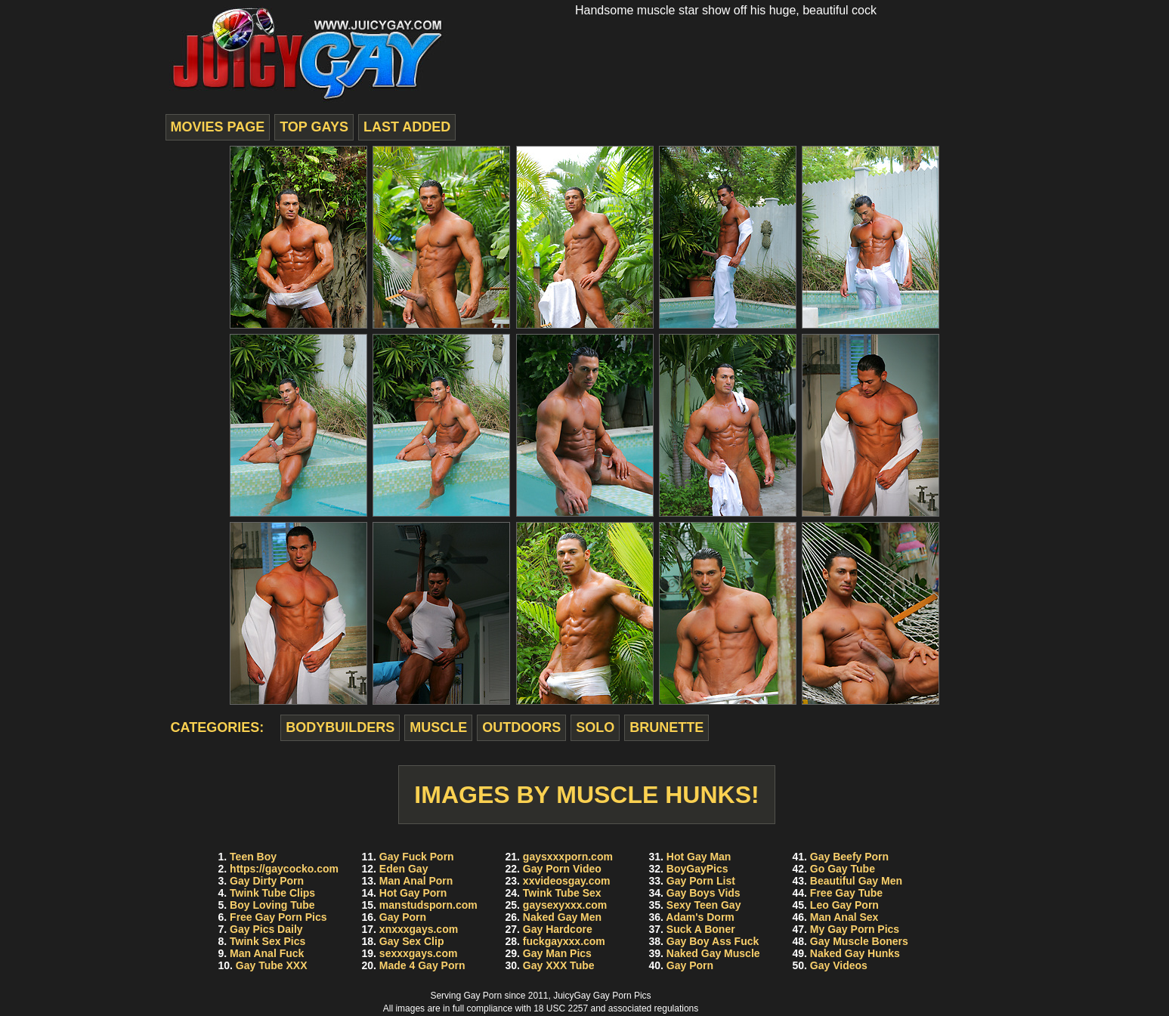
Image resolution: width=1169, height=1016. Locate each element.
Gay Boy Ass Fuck (712, 941)
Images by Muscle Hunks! (586, 794)
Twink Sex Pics (267, 941)
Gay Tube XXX (272, 965)
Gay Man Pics (557, 953)
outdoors (521, 727)
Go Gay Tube (842, 869)
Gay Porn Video (562, 869)
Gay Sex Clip (411, 941)
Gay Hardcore (557, 929)
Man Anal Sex (844, 917)
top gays (314, 126)
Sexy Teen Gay (703, 905)
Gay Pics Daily (266, 929)
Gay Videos (838, 965)
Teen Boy (253, 857)
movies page (218, 126)
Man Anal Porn (416, 881)
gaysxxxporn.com (568, 857)
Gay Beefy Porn (849, 857)
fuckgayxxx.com (564, 941)
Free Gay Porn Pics (278, 917)
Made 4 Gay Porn (422, 965)
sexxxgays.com (418, 953)
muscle (438, 727)
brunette (666, 727)
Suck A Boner (700, 929)
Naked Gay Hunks (855, 953)
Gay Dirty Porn (267, 881)
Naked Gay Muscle (713, 953)
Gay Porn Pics (622, 995)
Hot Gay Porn (413, 893)
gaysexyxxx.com (565, 905)
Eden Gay (403, 869)
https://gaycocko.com (284, 869)
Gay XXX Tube (559, 965)
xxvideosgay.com (567, 881)
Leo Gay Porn (844, 905)
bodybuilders (340, 727)
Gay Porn (402, 917)
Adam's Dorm (700, 917)
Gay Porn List (700, 881)
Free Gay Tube (846, 893)
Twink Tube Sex (562, 893)
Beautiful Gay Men (856, 881)
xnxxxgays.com (418, 929)
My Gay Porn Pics (854, 929)
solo (595, 727)
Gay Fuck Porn (416, 857)
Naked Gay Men (562, 917)
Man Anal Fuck (267, 953)
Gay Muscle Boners (859, 941)
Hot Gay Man (698, 857)
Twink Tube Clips (272, 893)
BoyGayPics (697, 869)
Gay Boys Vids (703, 893)
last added (406, 126)
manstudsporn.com (428, 905)
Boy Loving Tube (272, 905)
